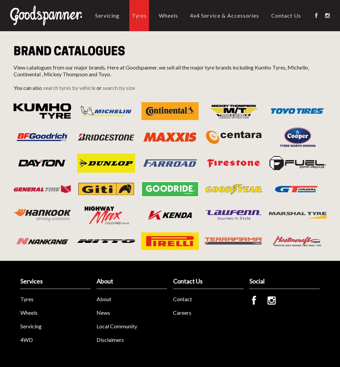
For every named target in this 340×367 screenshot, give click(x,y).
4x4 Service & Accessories (224, 15)
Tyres (139, 15)
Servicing (107, 15)
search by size (119, 87)
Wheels (168, 15)
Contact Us (286, 15)
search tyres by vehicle (69, 87)
